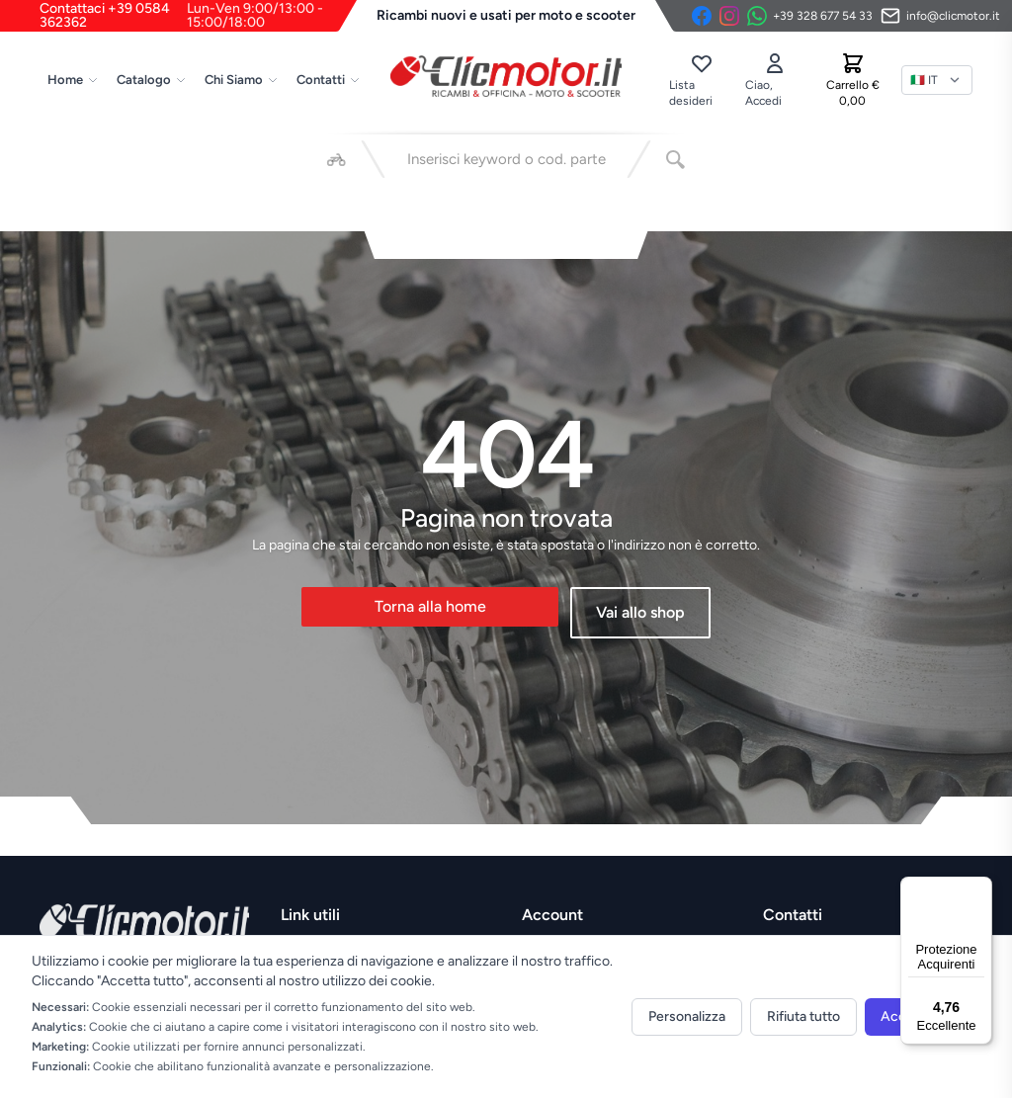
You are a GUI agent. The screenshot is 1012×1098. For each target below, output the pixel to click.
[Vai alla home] (506, 76)
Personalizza (686, 1016)
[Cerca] (675, 159)
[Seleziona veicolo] (336, 159)
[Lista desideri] (700, 80)
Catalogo (152, 79)
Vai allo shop (640, 612)
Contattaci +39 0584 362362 (198, 16)
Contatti (328, 79)
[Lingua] (936, 80)
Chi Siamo (242, 79)
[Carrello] (852, 80)
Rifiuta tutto (803, 1016)
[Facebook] (702, 16)
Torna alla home (430, 606)
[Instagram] (729, 16)
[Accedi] (774, 80)
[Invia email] (940, 16)
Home (73, 79)
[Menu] (980, 888)
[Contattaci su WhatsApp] (810, 16)
